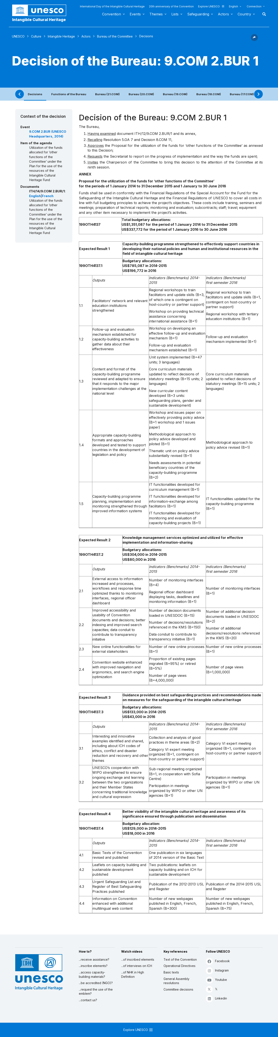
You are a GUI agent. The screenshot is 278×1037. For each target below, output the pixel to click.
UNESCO (18, 36)
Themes (156, 14)
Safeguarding (198, 14)
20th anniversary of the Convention (171, 6)
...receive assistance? (94, 959)
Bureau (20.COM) (141, 94)
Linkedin (216, 998)
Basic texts (171, 972)
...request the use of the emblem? (96, 992)
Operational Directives (179, 966)
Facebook (218, 961)
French (47, 196)
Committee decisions (178, 989)
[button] (254, 40)
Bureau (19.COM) (175, 94)
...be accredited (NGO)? (96, 983)
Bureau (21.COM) (107, 94)
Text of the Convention (180, 959)
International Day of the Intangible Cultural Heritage (112, 6)
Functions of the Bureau (68, 94)
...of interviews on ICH (136, 966)
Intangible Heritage (61, 36)
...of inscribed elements (137, 959)
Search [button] (263, 14)
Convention (111, 14)
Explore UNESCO (211, 6)
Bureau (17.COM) (242, 94)
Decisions (35, 94)
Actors (223, 14)
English (233, 6)
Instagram (217, 970)
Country (244, 14)
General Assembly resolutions (176, 981)
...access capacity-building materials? (92, 974)
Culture (36, 36)
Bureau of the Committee (115, 36)
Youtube (216, 979)
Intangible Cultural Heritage (39, 19)
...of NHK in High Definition (132, 974)
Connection (254, 6)
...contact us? (88, 1000)
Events (135, 14)
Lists (175, 14)
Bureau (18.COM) (208, 94)
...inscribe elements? (93, 966)
